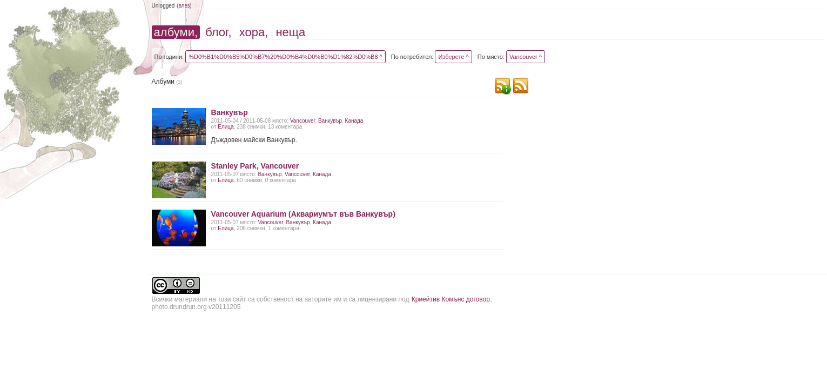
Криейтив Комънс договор (451, 299)
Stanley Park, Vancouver (255, 166)
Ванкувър (229, 112)
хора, (253, 32)
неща (290, 32)
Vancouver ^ (525, 56)
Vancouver (302, 121)
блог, (218, 32)
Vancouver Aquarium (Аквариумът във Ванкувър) (303, 214)
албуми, (176, 32)
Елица (225, 127)
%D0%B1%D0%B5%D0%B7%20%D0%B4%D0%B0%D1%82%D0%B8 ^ (285, 56)
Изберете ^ (453, 56)
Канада (354, 121)
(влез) (184, 6)
